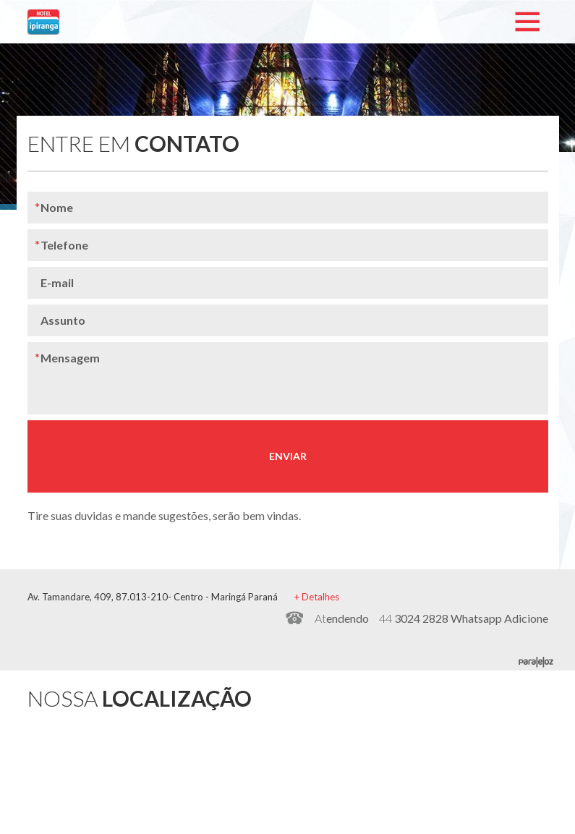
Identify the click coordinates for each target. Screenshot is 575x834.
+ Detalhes (316, 597)
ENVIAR (288, 456)
